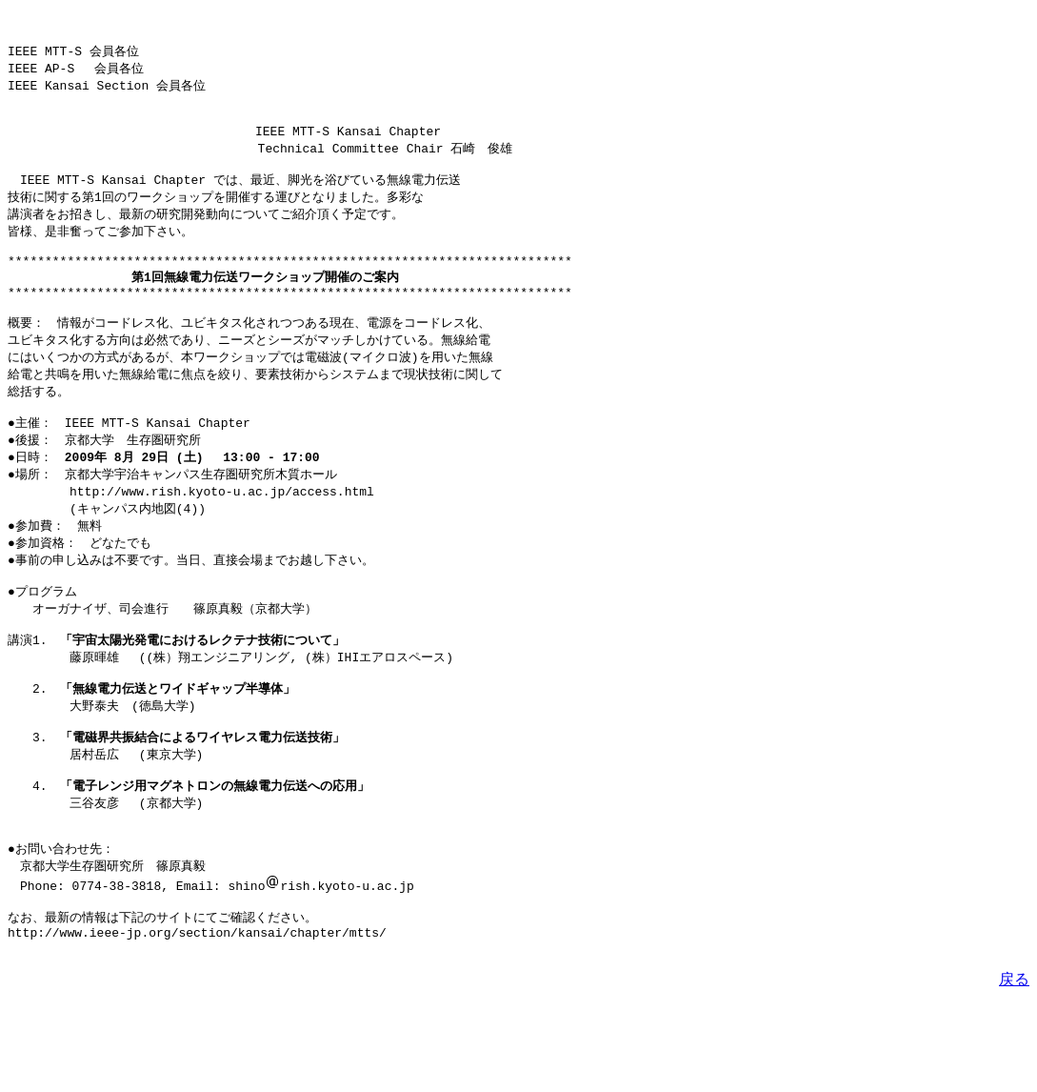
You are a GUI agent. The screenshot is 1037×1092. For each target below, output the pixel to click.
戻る (1014, 1066)
